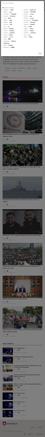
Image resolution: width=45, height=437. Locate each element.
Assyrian (9, 16)
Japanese (9, 47)
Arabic (8, 12)
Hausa (8, 35)
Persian (28, 18)
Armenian (10, 14)
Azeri (7, 18)
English (9, 28)
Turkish (29, 30)
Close (40, 53)
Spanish (29, 24)
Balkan (8, 20)
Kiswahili (30, 12)
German (9, 32)
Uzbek (28, 37)
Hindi (7, 39)
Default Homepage (8, 7)
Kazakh (30, 10)
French (9, 30)
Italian (8, 45)
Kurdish (29, 14)
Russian (29, 22)
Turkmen (30, 32)
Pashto (28, 16)
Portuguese (31, 20)
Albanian (8, 10)
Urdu (27, 35)
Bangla (8, 22)
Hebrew (8, 37)
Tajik (28, 26)
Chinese (8, 24)
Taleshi (28, 28)
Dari (7, 26)
